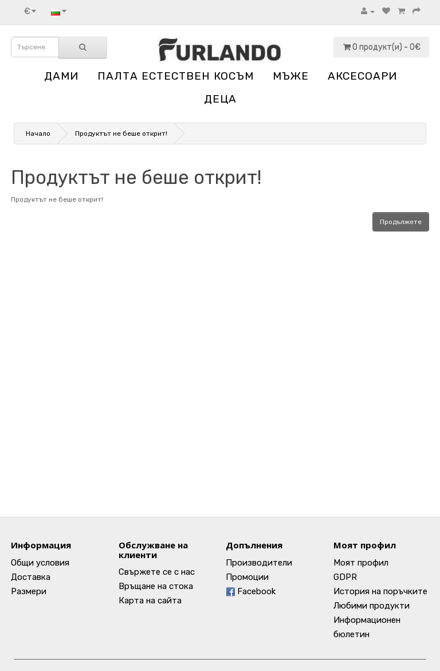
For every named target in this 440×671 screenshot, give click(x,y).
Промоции (247, 577)
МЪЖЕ (291, 76)
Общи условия (40, 563)
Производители (259, 563)
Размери (28, 591)
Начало (38, 134)
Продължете (401, 222)
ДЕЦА (220, 98)
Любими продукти (371, 606)
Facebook (251, 591)
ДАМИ (61, 76)
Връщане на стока (156, 586)
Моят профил (360, 563)
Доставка (30, 577)
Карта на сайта (150, 600)
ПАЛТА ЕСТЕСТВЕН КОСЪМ (175, 76)
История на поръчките (380, 591)
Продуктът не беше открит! (121, 134)
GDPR (345, 577)
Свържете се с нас (157, 572)
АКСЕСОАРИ (362, 76)
